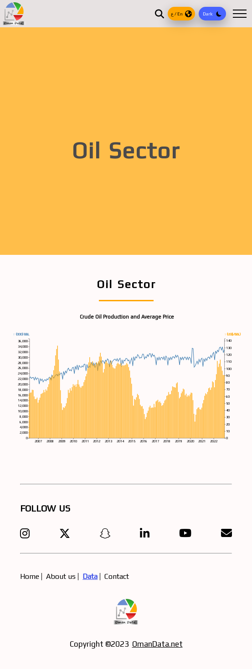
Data (90, 576)
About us (61, 576)
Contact (116, 576)
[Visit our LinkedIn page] (144, 533)
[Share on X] (64, 533)
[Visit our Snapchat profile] (105, 533)
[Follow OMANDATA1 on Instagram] (25, 533)
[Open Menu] (240, 14)
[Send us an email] (226, 533)
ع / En (181, 13)
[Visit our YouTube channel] (185, 533)
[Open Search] (159, 14)
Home (29, 576)
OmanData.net (157, 644)
